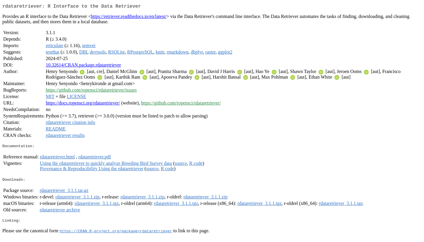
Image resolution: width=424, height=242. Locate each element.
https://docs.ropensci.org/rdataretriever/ (83, 104)
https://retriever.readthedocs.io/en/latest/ (128, 17)
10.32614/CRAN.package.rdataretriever (83, 66)
